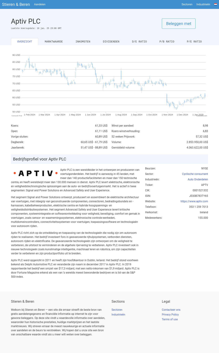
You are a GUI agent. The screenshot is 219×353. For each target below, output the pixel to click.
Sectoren (187, 4)
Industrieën (203, 4)
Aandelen (40, 4)
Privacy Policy (170, 314)
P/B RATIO (166, 42)
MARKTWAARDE (54, 42)
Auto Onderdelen (198, 179)
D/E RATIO (139, 42)
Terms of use (170, 319)
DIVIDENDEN (111, 42)
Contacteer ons (171, 309)
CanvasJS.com (201, 116)
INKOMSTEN (82, 42)
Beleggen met (178, 23)
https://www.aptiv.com (194, 201)
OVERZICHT (24, 42)
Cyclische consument (195, 174)
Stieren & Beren (16, 4)
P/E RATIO (194, 42)
